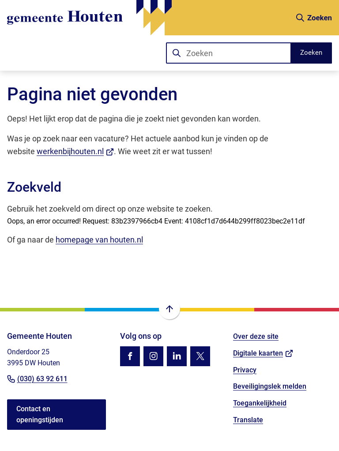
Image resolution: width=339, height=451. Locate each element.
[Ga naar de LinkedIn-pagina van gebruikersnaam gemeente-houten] (177, 356)
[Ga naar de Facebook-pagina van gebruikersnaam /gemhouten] (130, 356)
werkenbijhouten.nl (75, 151)
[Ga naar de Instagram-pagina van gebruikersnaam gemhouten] (153, 356)
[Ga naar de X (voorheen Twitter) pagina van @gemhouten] (200, 356)
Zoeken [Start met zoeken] (311, 53)
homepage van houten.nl (99, 239)
